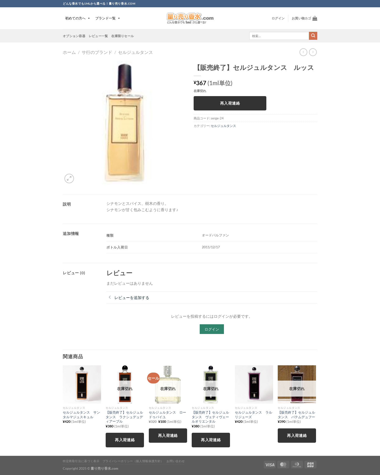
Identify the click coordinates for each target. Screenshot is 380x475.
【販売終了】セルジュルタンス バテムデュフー (296, 414)
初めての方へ (77, 18)
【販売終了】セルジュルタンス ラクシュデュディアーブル (124, 416)
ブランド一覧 (107, 18)
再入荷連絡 (230, 103)
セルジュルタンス (135, 52)
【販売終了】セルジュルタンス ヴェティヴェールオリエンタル (210, 416)
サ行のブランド (97, 52)
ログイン (212, 329)
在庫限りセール (122, 36)
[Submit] (313, 36)
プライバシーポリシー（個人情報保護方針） (133, 461)
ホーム (69, 52)
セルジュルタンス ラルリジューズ (253, 414)
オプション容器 (74, 36)
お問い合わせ (175, 461)
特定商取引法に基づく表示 (81, 461)
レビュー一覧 (98, 36)
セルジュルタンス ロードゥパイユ (167, 414)
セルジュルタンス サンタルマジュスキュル (81, 414)
